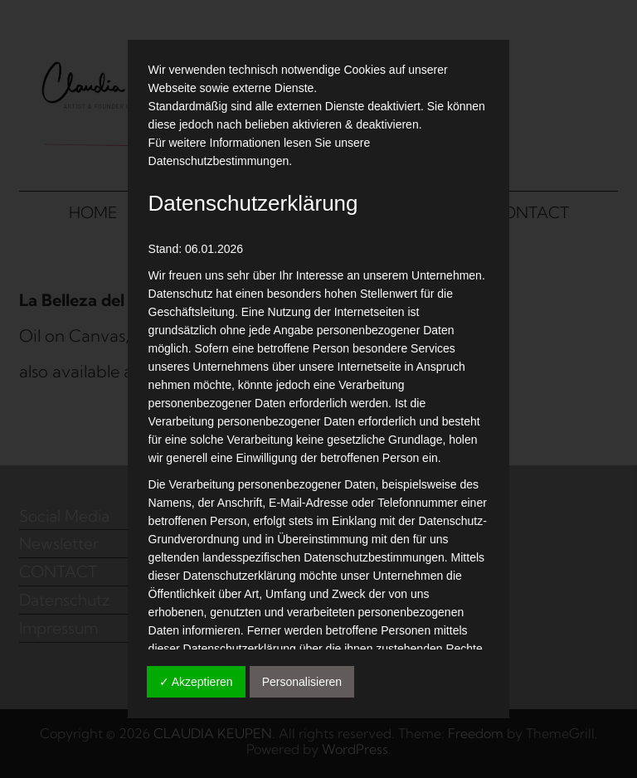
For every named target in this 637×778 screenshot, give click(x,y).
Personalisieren (302, 681)
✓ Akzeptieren (196, 681)
